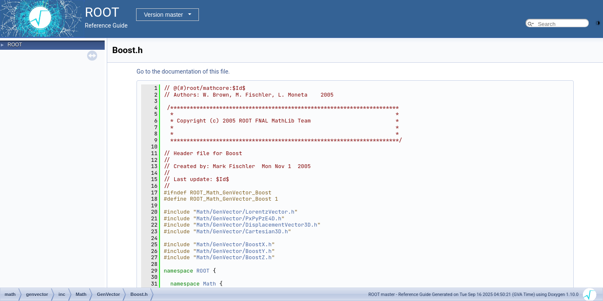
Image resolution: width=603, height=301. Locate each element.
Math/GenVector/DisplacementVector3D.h (256, 224)
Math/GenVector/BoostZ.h (233, 257)
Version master (163, 14)
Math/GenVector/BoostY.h (233, 251)
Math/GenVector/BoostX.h (233, 244)
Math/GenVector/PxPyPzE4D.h (238, 218)
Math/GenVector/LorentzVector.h (245, 211)
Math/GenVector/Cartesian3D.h (242, 231)
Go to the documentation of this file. (183, 71)
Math (209, 283)
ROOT (15, 45)
